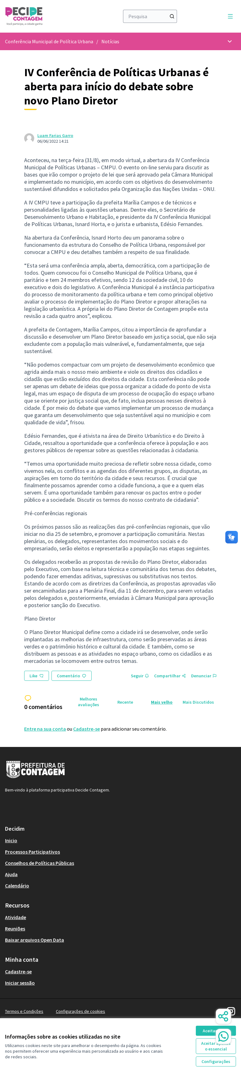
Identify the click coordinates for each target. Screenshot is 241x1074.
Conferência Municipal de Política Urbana (49, 41)
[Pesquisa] (150, 16)
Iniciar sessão (20, 983)
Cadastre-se (86, 729)
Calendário (17, 885)
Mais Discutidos (198, 702)
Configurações (215, 1061)
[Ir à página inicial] (46, 16)
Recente (125, 702)
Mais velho (162, 702)
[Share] (223, 1016)
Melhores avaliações (88, 701)
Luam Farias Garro (55, 135)
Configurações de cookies (80, 1011)
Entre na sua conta (45, 729)
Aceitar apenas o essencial (216, 1046)
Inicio (11, 840)
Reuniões (15, 928)
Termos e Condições (24, 1011)
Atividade (15, 917)
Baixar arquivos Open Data (34, 940)
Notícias (110, 41)
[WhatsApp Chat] (223, 1036)
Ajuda (11, 874)
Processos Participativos (32, 852)
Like (36, 676)
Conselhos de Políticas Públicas (39, 863)
